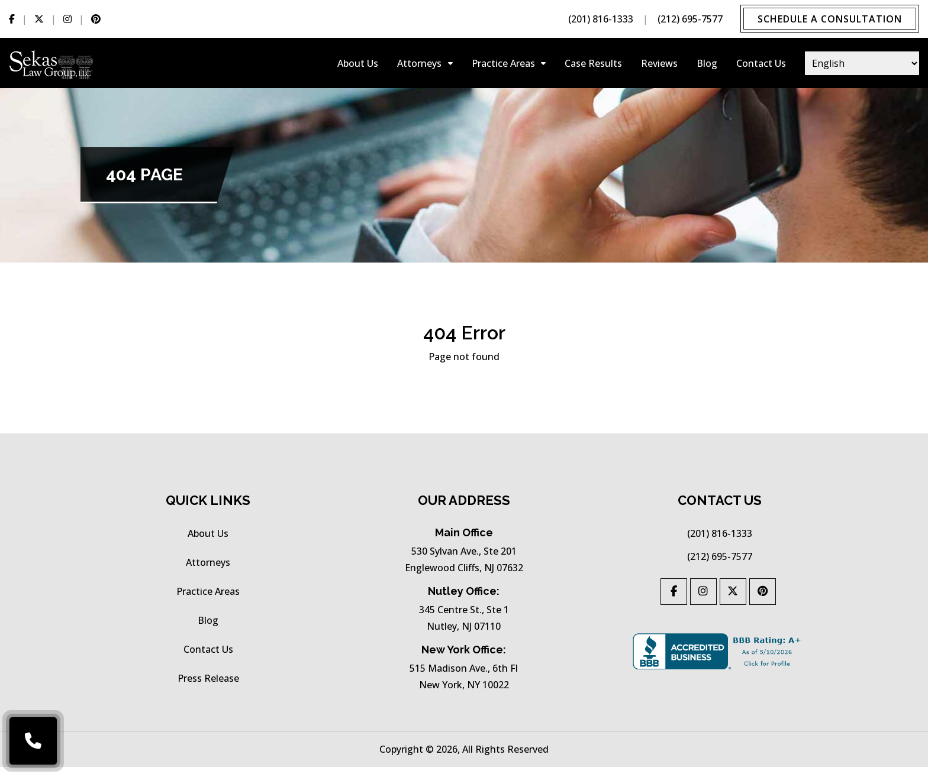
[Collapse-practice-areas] (543, 65)
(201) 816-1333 (598, 19)
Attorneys (419, 65)
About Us (357, 65)
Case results (593, 65)
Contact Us (761, 65)
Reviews (659, 65)
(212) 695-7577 (687, 19)
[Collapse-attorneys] (450, 65)
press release (208, 685)
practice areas (503, 65)
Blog (707, 65)
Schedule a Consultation (828, 19)
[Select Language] (862, 65)
